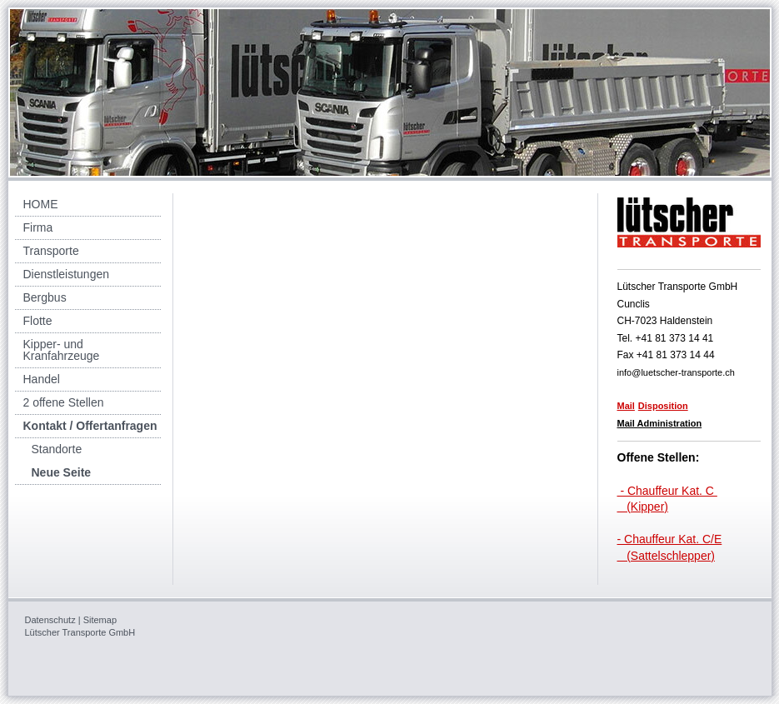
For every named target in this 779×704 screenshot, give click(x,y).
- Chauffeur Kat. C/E (669, 539)
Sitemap (100, 620)
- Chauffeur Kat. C (667, 490)
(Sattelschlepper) (666, 555)
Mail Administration (659, 423)
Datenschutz (50, 620)
